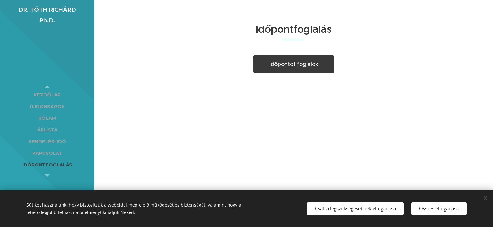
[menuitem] (47, 94)
